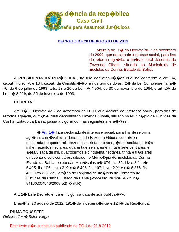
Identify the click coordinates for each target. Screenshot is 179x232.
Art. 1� (49, 132)
